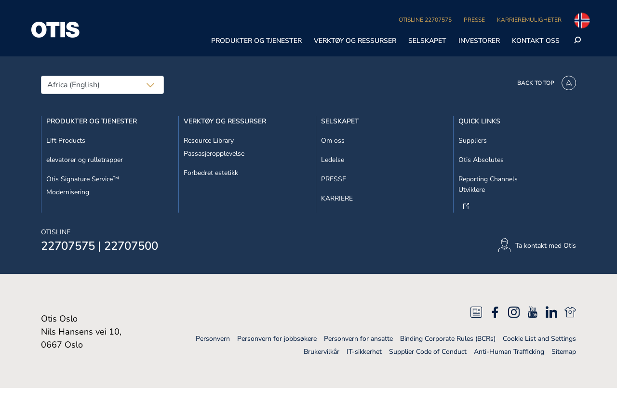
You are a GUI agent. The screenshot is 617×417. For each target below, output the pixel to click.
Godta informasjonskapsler (472, 70)
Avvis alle (472, 46)
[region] (308, 45)
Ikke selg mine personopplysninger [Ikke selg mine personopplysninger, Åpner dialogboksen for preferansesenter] (472, 21)
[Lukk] (601, 44)
